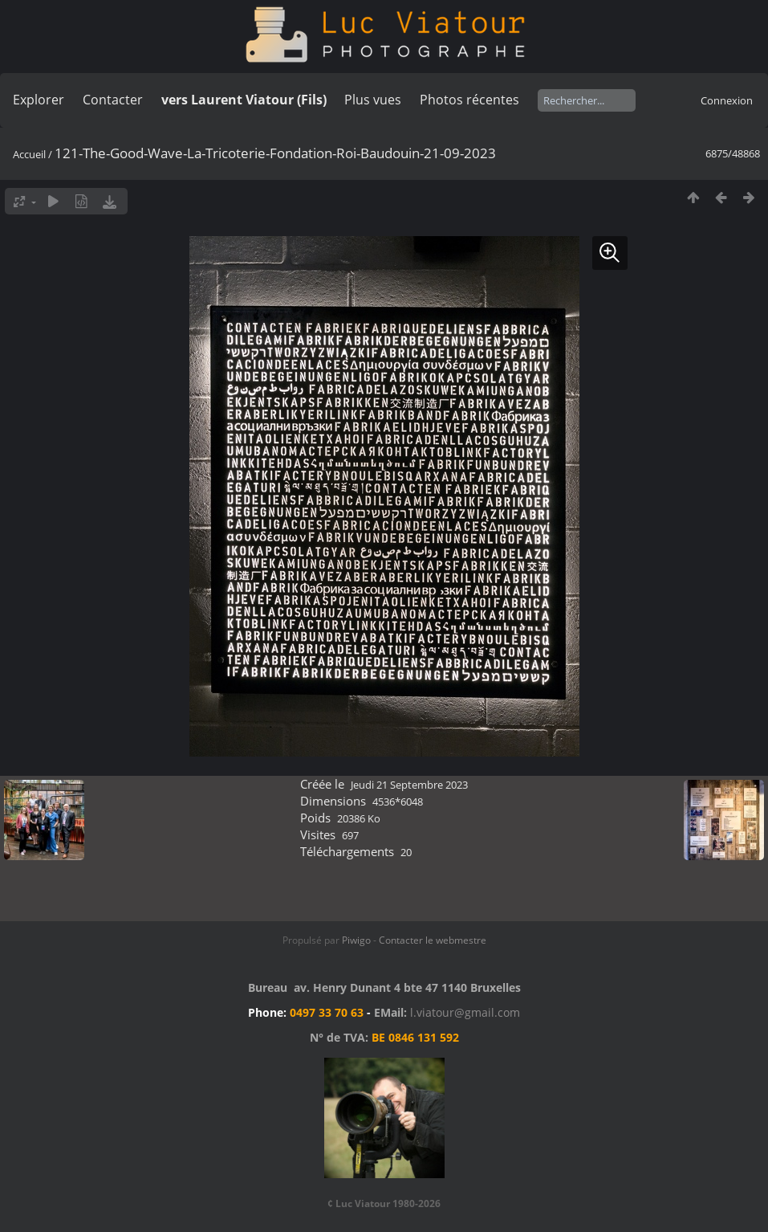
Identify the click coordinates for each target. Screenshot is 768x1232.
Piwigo (356, 940)
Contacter (113, 99)
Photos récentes (469, 99)
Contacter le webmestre (432, 940)
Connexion (727, 100)
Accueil (29, 154)
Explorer (38, 99)
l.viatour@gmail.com (465, 1012)
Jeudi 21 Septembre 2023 (409, 784)
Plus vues (372, 99)
